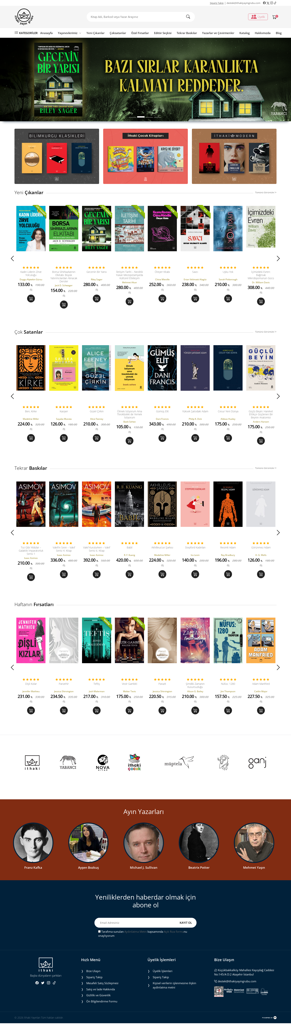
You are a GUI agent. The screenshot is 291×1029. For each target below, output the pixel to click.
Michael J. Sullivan (143, 873)
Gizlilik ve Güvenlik (98, 1001)
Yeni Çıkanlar (95, 33)
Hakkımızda (263, 33)
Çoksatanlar (118, 33)
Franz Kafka (33, 873)
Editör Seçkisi (162, 33)
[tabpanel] (145, 79)
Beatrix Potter (199, 873)
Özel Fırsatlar (140, 33)
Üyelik (258, 17)
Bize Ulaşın (93, 977)
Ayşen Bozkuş (88, 873)
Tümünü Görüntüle (266, 192)
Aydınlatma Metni (135, 937)
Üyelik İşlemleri (162, 977)
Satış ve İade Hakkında (100, 995)
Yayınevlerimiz (69, 33)
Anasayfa (46, 33)
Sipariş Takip (217, 3)
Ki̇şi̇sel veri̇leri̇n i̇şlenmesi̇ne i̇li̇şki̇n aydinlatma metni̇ (174, 991)
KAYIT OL (186, 928)
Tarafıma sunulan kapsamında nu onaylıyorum (142, 939)
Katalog (244, 33)
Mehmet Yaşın (254, 873)
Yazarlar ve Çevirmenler (218, 33)
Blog (279, 33)
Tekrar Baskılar (187, 33)
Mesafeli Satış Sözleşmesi (102, 989)
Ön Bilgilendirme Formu (101, 1007)
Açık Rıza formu (174, 937)
